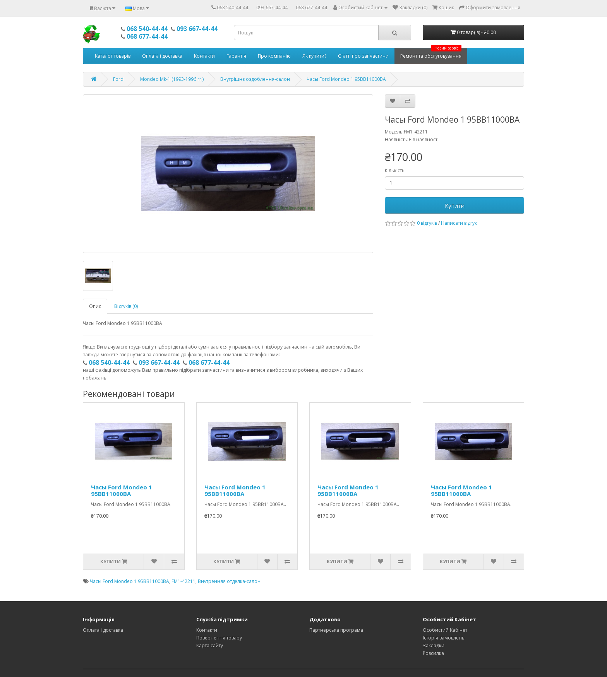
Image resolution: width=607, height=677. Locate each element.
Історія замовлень (444, 637)
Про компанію (274, 56)
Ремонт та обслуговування (430, 53)
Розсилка (433, 653)
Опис (95, 306)
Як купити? (314, 56)
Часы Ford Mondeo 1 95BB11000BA (346, 79)
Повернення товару (219, 637)
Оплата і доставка (162, 56)
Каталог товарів (112, 56)
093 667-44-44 (272, 7)
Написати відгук (459, 223)
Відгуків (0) (126, 306)
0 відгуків (427, 223)
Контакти (204, 56)
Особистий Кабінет (445, 630)
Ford (118, 79)
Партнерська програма (336, 630)
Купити (455, 205)
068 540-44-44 (232, 7)
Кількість (395, 170)
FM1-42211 (183, 581)
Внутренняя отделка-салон (229, 581)
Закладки (433, 645)
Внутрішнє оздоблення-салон (255, 79)
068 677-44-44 (311, 7)
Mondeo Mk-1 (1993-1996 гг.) (172, 79)
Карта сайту (209, 645)
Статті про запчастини (363, 56)
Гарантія (236, 56)
